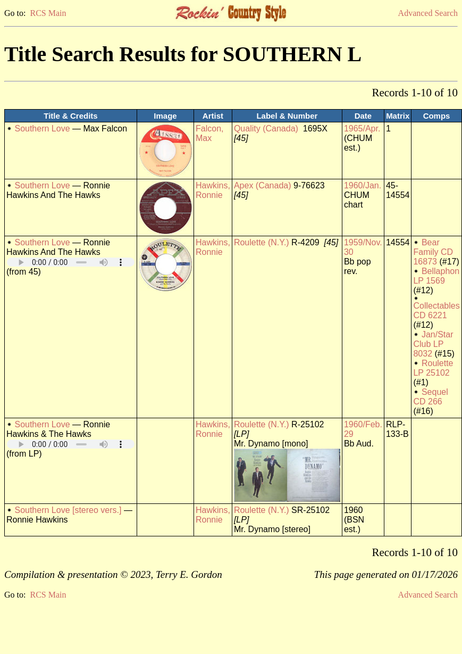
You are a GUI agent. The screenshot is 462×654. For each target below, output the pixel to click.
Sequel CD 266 (430, 396)
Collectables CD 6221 (436, 310)
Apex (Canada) (262, 185)
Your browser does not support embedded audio (71, 262)
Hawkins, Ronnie (213, 190)
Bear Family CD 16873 (433, 252)
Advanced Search (428, 13)
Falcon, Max (209, 133)
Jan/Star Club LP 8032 (433, 344)
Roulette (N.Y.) (261, 242)
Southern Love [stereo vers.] (67, 510)
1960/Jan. (362, 185)
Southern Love (42, 128)
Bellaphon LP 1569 (436, 276)
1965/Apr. (362, 128)
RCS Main (48, 13)
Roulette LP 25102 (433, 368)
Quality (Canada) (266, 128)
